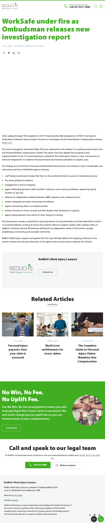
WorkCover (7, 143)
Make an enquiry (67, 465)
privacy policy (17, 495)
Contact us (47, 272)
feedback (14, 500)
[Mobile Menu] (101, 6)
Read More (52, 304)
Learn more (12, 428)
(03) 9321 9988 (36, 465)
